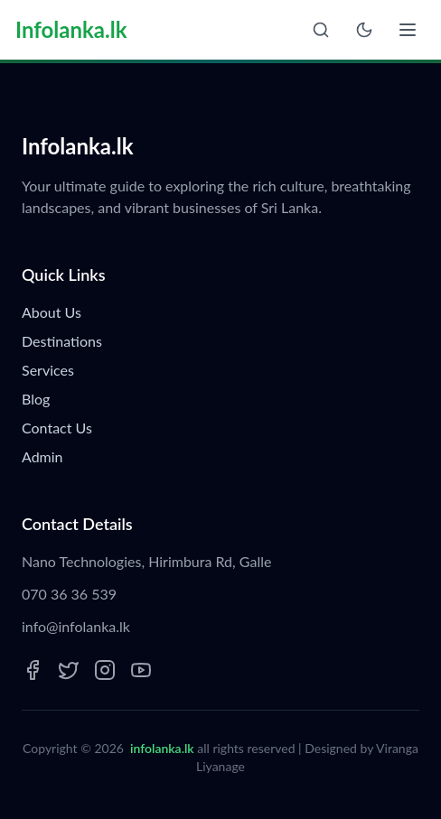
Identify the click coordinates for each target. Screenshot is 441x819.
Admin (42, 456)
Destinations (62, 340)
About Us (51, 312)
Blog (36, 398)
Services (48, 369)
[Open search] (321, 30)
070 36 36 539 (69, 593)
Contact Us (57, 427)
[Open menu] (407, 30)
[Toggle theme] (364, 30)
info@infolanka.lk (76, 626)
